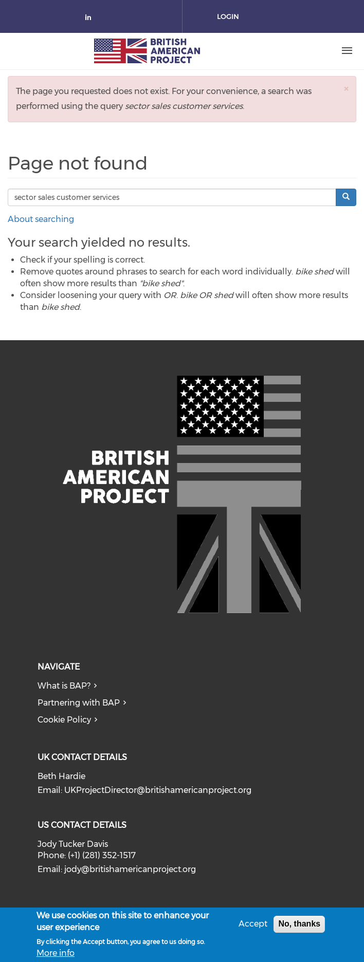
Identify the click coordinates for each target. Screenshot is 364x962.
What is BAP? (64, 686)
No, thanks (299, 926)
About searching (41, 219)
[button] (346, 88)
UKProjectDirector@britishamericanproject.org (157, 790)
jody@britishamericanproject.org (130, 869)
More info (56, 955)
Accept (253, 926)
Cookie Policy (64, 720)
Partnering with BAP (79, 703)
